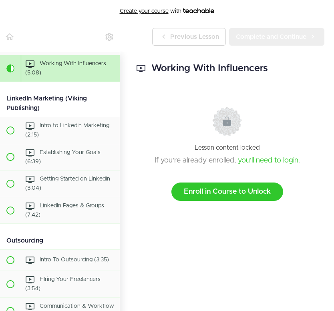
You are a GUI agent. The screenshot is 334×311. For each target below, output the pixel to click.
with (167, 11)
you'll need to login (268, 160)
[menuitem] (110, 36)
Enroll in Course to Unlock (227, 191)
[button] (10, 36)
